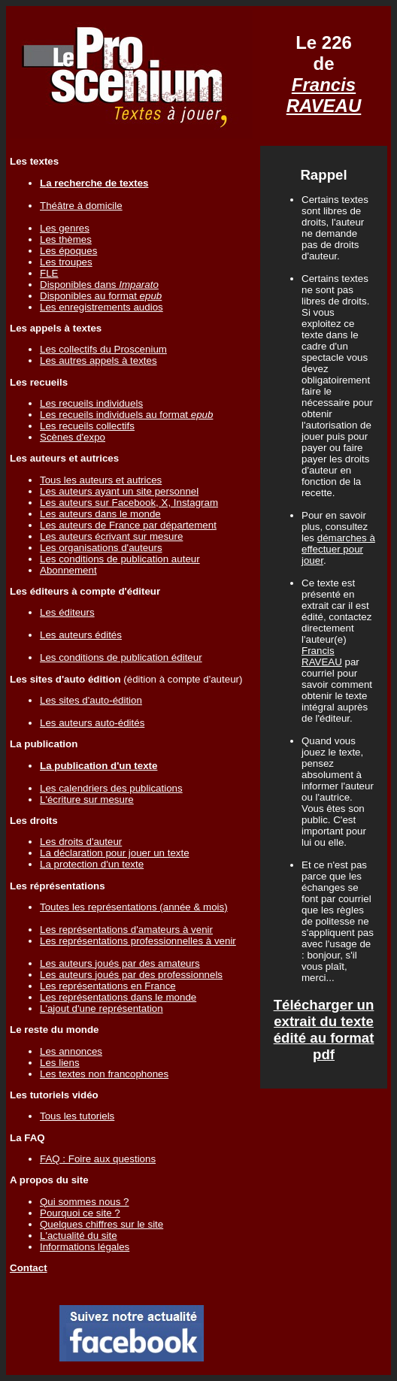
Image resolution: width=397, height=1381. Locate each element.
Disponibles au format (101, 295)
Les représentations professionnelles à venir (138, 940)
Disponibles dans (99, 284)
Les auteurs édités (81, 635)
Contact (28, 1267)
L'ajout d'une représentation (101, 1008)
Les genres (64, 228)
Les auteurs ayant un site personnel (119, 491)
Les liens (60, 1062)
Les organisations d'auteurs (101, 547)
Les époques (68, 250)
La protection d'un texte (92, 864)
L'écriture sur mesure (87, 799)
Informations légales (84, 1246)
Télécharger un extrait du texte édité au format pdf (324, 1029)
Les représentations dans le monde (118, 997)
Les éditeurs (67, 612)
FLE (49, 273)
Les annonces (71, 1051)
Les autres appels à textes (98, 360)
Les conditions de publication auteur (120, 559)
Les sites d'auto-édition (91, 700)
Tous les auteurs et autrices (101, 480)
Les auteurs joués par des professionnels (131, 974)
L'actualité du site (78, 1235)
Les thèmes (66, 239)
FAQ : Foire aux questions (98, 1158)
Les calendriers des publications (111, 788)
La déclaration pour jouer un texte (114, 853)
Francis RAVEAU (324, 95)
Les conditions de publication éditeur (121, 657)
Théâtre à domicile (81, 205)
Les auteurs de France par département (128, 525)
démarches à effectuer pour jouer (338, 549)
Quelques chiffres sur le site (101, 1224)
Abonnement (68, 570)
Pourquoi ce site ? (80, 1213)
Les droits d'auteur (81, 841)
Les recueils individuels (91, 403)
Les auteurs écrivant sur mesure (111, 536)
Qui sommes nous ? (84, 1201)
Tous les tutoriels (77, 1116)
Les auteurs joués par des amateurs (120, 963)
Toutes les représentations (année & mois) (134, 907)
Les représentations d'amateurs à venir (126, 929)
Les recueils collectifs (87, 426)
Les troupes (66, 262)
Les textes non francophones (104, 1074)
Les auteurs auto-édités (92, 722)
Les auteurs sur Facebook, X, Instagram (129, 502)
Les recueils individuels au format (126, 414)
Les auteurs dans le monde (100, 513)
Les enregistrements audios (101, 307)
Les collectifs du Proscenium (103, 349)
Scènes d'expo (72, 437)
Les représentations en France (108, 986)
